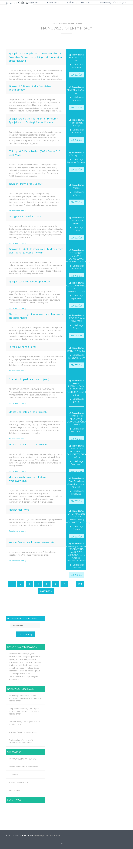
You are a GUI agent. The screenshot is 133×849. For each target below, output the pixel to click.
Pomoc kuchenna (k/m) (22, 346)
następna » (46, 591)
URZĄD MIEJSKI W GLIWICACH (76, 318)
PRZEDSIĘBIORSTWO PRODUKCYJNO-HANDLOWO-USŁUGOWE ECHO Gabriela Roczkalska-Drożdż (76, 552)
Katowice (76, 66)
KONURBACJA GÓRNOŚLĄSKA (113, 2)
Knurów (76, 528)
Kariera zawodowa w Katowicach (23, 766)
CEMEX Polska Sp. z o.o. (76, 90)
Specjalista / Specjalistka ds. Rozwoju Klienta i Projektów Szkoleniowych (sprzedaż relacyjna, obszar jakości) (35, 57)
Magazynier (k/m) (19, 509)
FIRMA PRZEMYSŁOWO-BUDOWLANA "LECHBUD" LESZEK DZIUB (76, 387)
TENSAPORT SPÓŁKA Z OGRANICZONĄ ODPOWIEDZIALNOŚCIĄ (78, 256)
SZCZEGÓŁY (76, 74)
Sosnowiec (76, 430)
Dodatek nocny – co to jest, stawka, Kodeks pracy (25, 722)
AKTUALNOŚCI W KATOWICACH (23, 758)
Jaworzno (76, 566)
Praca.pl (76, 186)
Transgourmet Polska (76, 220)
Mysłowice (76, 297)
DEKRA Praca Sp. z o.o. (76, 57)
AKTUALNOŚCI (87, 2)
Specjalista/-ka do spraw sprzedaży (29, 281)
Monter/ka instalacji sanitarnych (28, 412)
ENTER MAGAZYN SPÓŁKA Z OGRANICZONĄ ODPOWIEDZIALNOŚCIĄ (78, 517)
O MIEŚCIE (69, 2)
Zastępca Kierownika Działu (25, 216)
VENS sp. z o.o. (76, 154)
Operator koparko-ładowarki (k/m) (29, 379)
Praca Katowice (60, 23)
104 (80, 583)
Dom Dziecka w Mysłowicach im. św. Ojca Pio (76, 482)
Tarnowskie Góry (76, 356)
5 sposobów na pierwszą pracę (22, 732)
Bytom (76, 400)
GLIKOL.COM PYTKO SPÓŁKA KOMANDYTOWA (76, 287)
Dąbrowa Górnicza (76, 161)
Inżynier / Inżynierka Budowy (25, 183)
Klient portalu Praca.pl (76, 122)
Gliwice (76, 193)
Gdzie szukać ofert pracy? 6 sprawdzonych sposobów (21, 741)
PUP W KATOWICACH (18, 782)
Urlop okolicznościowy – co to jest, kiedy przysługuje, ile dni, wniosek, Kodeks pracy (24, 711)
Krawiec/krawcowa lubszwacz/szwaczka (32, 542)
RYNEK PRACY (53, 2)
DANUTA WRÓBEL (76, 349)
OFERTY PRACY (33, 2)
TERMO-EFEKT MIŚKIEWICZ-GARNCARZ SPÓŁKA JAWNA (76, 419)
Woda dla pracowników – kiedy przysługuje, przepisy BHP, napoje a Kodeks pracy (25, 698)
